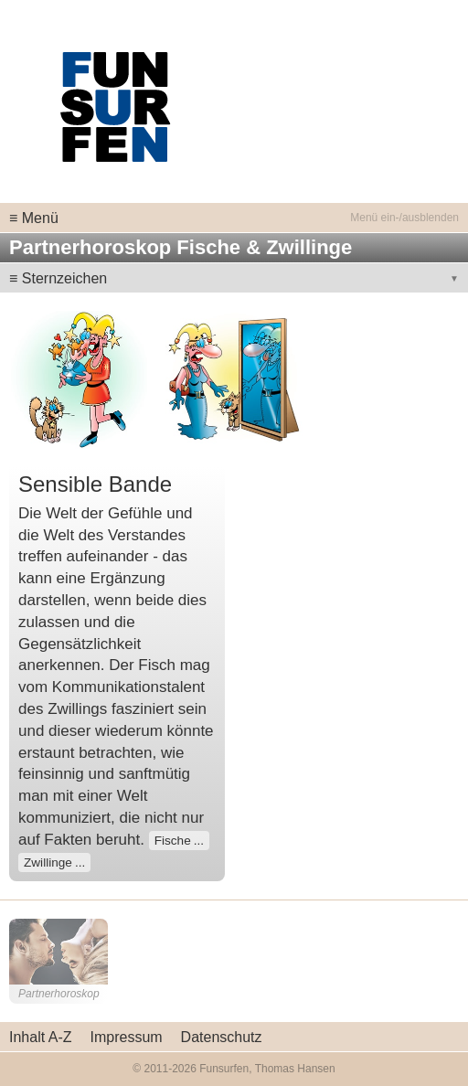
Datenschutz (221, 1037)
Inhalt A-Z (40, 1037)
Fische (172, 840)
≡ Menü (33, 218)
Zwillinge (48, 862)
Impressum (126, 1037)
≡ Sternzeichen (58, 278)
